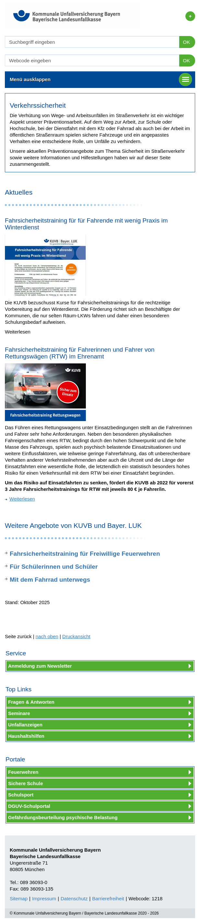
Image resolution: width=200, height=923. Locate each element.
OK (186, 42)
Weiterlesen (20, 499)
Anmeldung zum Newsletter (40, 666)
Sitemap (19, 898)
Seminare (19, 713)
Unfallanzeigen (25, 724)
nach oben (47, 636)
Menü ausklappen (101, 79)
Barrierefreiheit (108, 898)
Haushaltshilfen (26, 736)
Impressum (44, 898)
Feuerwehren (23, 772)
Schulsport (20, 794)
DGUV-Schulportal (29, 806)
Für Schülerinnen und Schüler (54, 566)
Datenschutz (74, 898)
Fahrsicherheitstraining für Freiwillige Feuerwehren (85, 553)
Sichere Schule (25, 783)
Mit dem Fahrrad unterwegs (50, 579)
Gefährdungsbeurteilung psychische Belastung (63, 817)
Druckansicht (76, 636)
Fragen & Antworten (31, 702)
